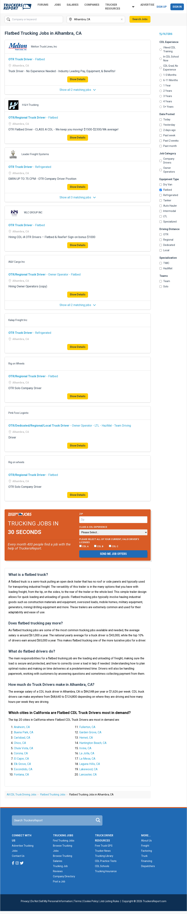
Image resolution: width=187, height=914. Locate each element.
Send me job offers (113, 554)
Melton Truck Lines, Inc (44, 46)
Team (164, 281)
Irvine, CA (85, 748)
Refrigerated (168, 195)
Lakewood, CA (88, 769)
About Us (146, 840)
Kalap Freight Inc (17, 320)
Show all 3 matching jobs (78, 197)
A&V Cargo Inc (16, 261)
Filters (165, 34)
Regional (166, 239)
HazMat (165, 268)
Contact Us (18, 855)
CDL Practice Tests (106, 861)
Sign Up (162, 6)
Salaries (73, 4)
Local (164, 250)
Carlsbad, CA (22, 737)
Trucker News (103, 850)
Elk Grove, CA (22, 764)
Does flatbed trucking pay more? (35, 623)
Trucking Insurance (106, 871)
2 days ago (167, 130)
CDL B (98, 546)
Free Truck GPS (103, 845)
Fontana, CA (21, 774)
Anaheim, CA (22, 727)
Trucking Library (104, 855)
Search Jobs (140, 19)
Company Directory (64, 876)
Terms (77, 901)
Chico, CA (20, 743)
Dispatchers (148, 866)
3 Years (165, 96)
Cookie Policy (90, 901)
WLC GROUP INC (33, 212)
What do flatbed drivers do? (31, 651)
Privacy (25, 901)
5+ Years (166, 106)
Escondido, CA (23, 769)
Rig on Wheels (16, 363)
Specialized (168, 221)
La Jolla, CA (86, 753)
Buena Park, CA (23, 732)
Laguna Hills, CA (89, 764)
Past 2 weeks (169, 140)
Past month (168, 146)
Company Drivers (166, 160)
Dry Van (165, 184)
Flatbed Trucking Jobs (52, 794)
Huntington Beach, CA (92, 743)
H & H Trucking (30, 104)
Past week (167, 135)
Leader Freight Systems (35, 154)
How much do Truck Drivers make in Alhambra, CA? (51, 684)
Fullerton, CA (87, 727)
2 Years (165, 90)
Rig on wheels (16, 462)
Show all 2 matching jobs (78, 90)
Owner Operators (167, 169)
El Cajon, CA (21, 758)
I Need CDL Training (167, 49)
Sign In (177, 6)
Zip (81, 514)
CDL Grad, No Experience (168, 67)
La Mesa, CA (87, 758)
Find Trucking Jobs (63, 840)
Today (164, 119)
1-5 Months (167, 74)
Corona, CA (21, 753)
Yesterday (167, 124)
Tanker (165, 200)
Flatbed (165, 189)
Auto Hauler (168, 205)
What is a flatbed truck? (28, 574)
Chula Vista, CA (23, 748)
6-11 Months (168, 80)
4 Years (165, 101)
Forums (43, 4)
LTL (163, 216)
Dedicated (167, 245)
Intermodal (167, 211)
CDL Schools (102, 866)
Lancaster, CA (88, 774)
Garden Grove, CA (90, 732)
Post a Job (59, 881)
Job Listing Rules (109, 901)
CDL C (113, 546)
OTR (163, 234)
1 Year (165, 85)
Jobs (57, 4)
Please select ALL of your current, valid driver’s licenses (109, 541)
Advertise (147, 4)
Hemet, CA (86, 737)
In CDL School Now (169, 58)
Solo (163, 286)
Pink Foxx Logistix (18, 412)
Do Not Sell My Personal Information (51, 901)
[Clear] (122, 19)
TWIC (164, 263)
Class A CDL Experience (93, 527)
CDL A (84, 546)
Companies (91, 4)
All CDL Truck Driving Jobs (21, 794)
